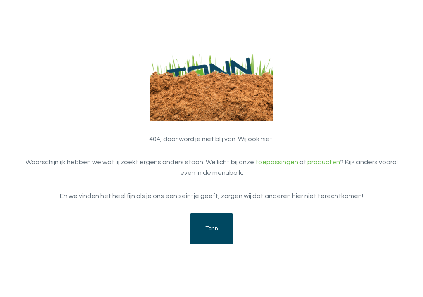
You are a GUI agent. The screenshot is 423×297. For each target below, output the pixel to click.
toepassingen (276, 162)
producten (323, 162)
